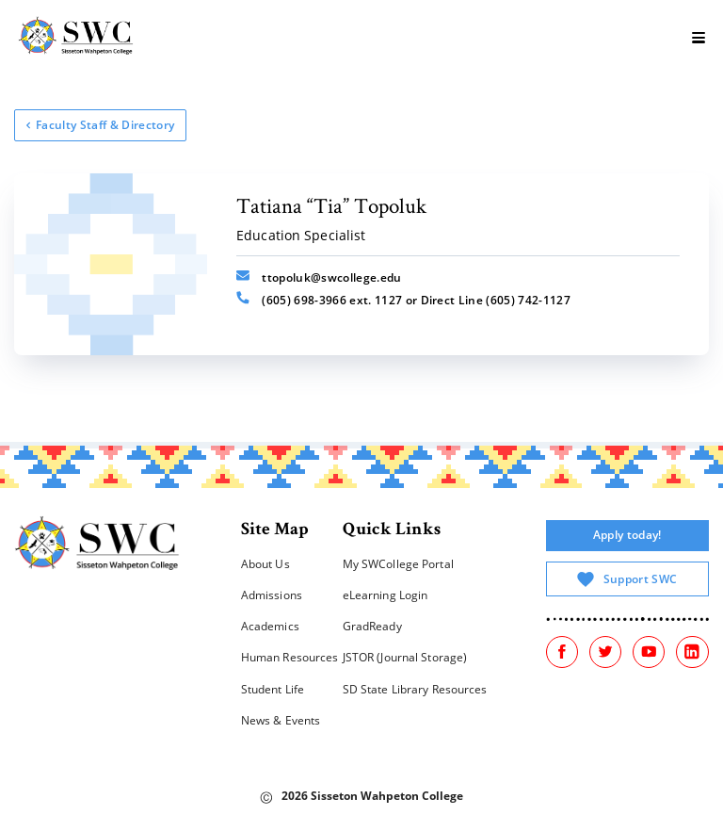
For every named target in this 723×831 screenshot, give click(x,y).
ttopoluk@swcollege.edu (318, 277)
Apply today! (627, 535)
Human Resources (290, 657)
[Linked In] (692, 652)
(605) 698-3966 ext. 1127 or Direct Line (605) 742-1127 (403, 299)
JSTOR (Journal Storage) (405, 657)
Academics (270, 626)
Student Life (272, 689)
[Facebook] (562, 652)
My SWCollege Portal (398, 564)
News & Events (281, 720)
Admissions (271, 595)
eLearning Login (385, 595)
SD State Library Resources (415, 689)
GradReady (372, 626)
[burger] (699, 38)
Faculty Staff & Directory (100, 125)
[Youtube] (649, 652)
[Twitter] (605, 652)
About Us (265, 564)
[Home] (98, 546)
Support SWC (627, 579)
